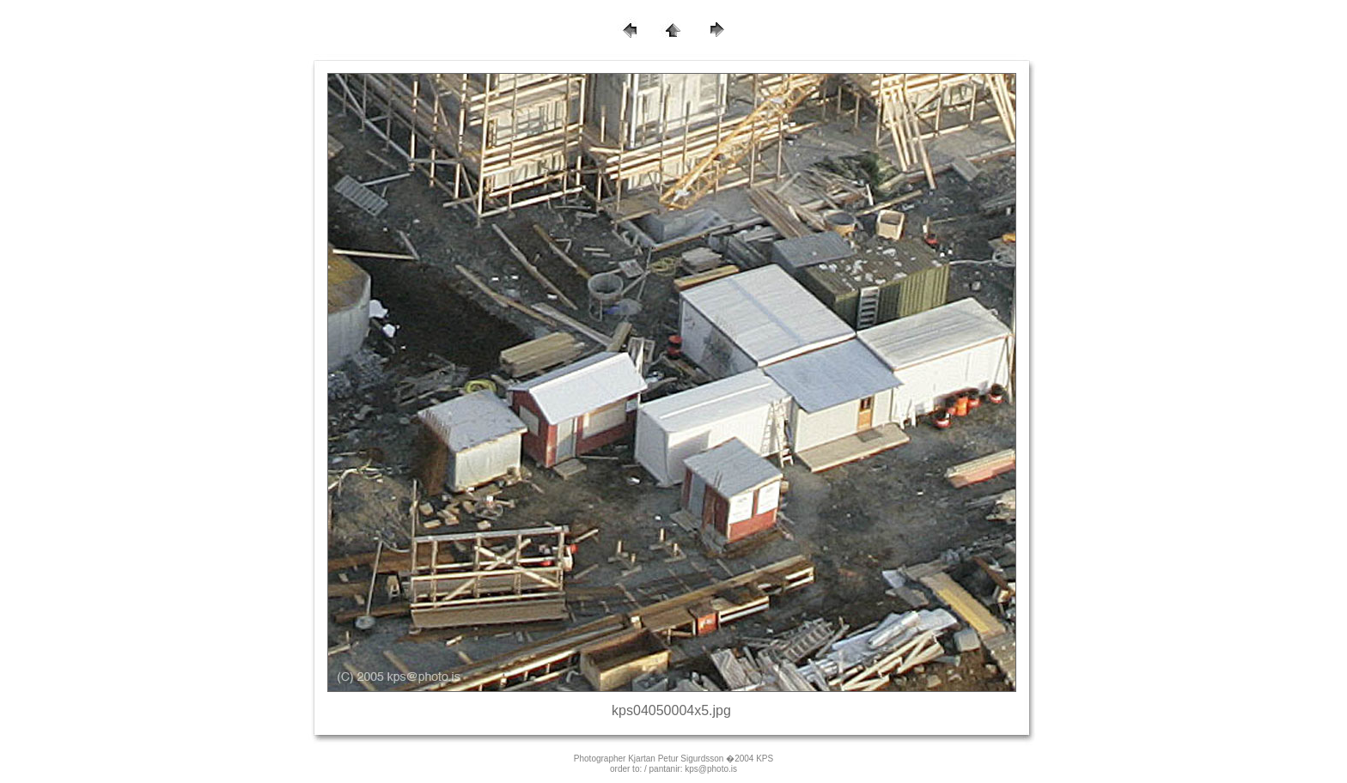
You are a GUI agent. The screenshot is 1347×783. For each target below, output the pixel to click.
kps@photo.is (711, 769)
